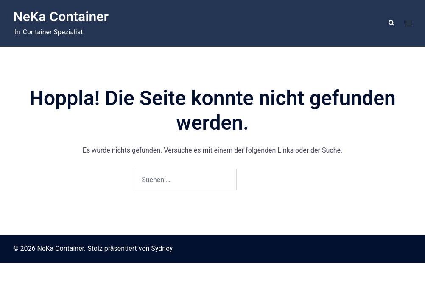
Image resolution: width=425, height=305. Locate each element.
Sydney (162, 248)
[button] (391, 23)
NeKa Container (61, 16)
